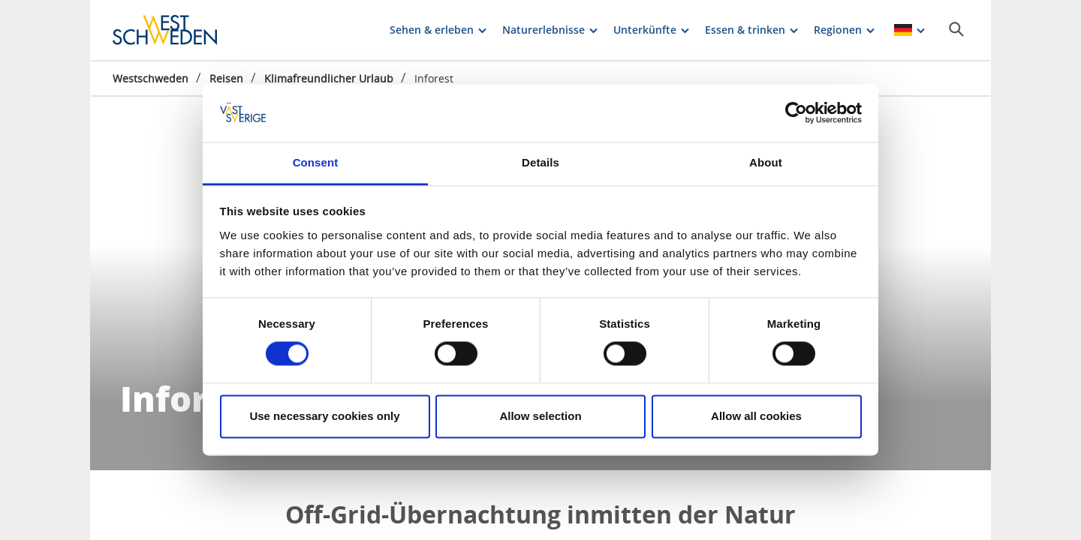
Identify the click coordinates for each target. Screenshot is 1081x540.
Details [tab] (540, 162)
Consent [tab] (316, 162)
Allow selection (540, 416)
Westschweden (150, 78)
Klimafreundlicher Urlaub (328, 78)
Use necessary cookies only (324, 416)
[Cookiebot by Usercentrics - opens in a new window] (796, 113)
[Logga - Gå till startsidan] (165, 30)
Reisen (226, 78)
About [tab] (765, 162)
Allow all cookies (756, 416)
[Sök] (956, 29)
